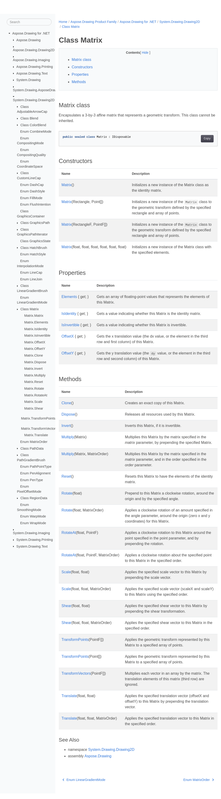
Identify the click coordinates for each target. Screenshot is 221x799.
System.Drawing (28, 80)
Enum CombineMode (35, 131)
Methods (79, 82)
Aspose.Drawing (28, 40)
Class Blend (29, 118)
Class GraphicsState (35, 241)
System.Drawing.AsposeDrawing (37, 90)
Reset (66, 482)
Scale (66, 578)
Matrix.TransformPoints (38, 418)
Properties (80, 74)
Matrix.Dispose (35, 362)
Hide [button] (140, 52)
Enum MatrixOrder (33, 442)
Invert (66, 426)
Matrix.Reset (33, 382)
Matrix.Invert (33, 368)
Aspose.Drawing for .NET (31, 33)
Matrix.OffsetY (34, 349)
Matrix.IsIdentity (36, 329)
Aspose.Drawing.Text (32, 73)
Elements (69, 297)
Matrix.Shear (33, 408)
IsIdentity (69, 314)
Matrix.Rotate (34, 388)
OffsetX (68, 336)
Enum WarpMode (33, 516)
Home (63, 22)
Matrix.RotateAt (35, 395)
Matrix (67, 185)
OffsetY (68, 353)
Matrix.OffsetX (34, 342)
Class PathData (32, 448)
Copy (196, 138)
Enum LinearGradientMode (84, 785)
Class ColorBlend (33, 125)
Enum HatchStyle (33, 254)
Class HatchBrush (33, 247)
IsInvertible (70, 325)
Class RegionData (33, 498)
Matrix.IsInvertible (37, 335)
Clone (66, 403)
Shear (67, 611)
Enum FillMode (31, 198)
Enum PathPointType (35, 466)
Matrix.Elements (36, 322)
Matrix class (81, 60)
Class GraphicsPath (35, 223)
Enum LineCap (31, 272)
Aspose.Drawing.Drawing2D (34, 50)
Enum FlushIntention (35, 204)
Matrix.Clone (33, 355)
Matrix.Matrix (33, 315)
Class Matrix (29, 309)
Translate (69, 701)
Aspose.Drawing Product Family (94, 22)
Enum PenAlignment (35, 473)
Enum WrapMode (33, 523)
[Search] (29, 22)
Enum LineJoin (31, 279)
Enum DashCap (32, 184)
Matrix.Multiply (35, 375)
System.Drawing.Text (32, 546)
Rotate (67, 499)
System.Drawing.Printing (34, 540)
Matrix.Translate (36, 435)
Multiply (68, 437)
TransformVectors (76, 679)
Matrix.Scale (33, 402)
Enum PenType (31, 480)
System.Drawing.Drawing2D (34, 100)
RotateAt (69, 538)
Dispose (68, 414)
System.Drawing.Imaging (31, 533)
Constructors (82, 67)
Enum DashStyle (32, 191)
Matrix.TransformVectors (39, 428)
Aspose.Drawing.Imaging (31, 60)
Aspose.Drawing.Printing (34, 67)
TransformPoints (75, 645)
